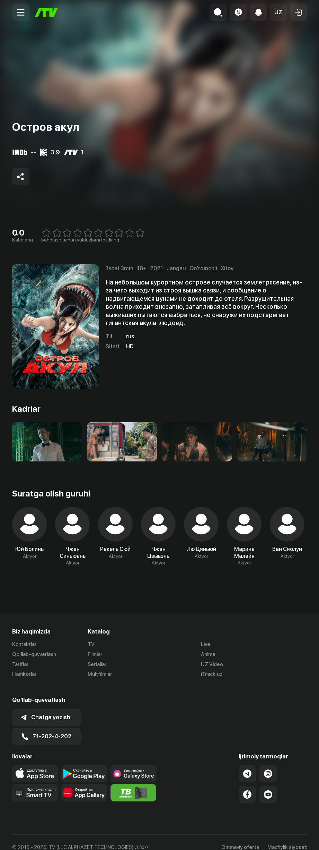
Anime (208, 654)
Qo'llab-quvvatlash (34, 654)
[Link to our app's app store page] (35, 763)
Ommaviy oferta (240, 837)
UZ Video (212, 664)
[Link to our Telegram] (247, 763)
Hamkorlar (24, 674)
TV (91, 644)
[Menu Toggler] (20, 12)
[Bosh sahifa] (46, 12)
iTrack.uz (211, 674)
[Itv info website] (133, 782)
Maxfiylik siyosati (287, 837)
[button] (278, 12)
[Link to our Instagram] (268, 763)
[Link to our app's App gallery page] (84, 782)
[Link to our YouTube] (268, 784)
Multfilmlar (100, 674)
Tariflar (20, 664)
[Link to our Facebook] (247, 784)
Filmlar (95, 654)
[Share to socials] (20, 176)
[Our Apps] (35, 782)
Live (205, 644)
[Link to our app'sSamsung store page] (133, 763)
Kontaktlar (24, 644)
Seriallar (97, 664)
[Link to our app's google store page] (84, 763)
